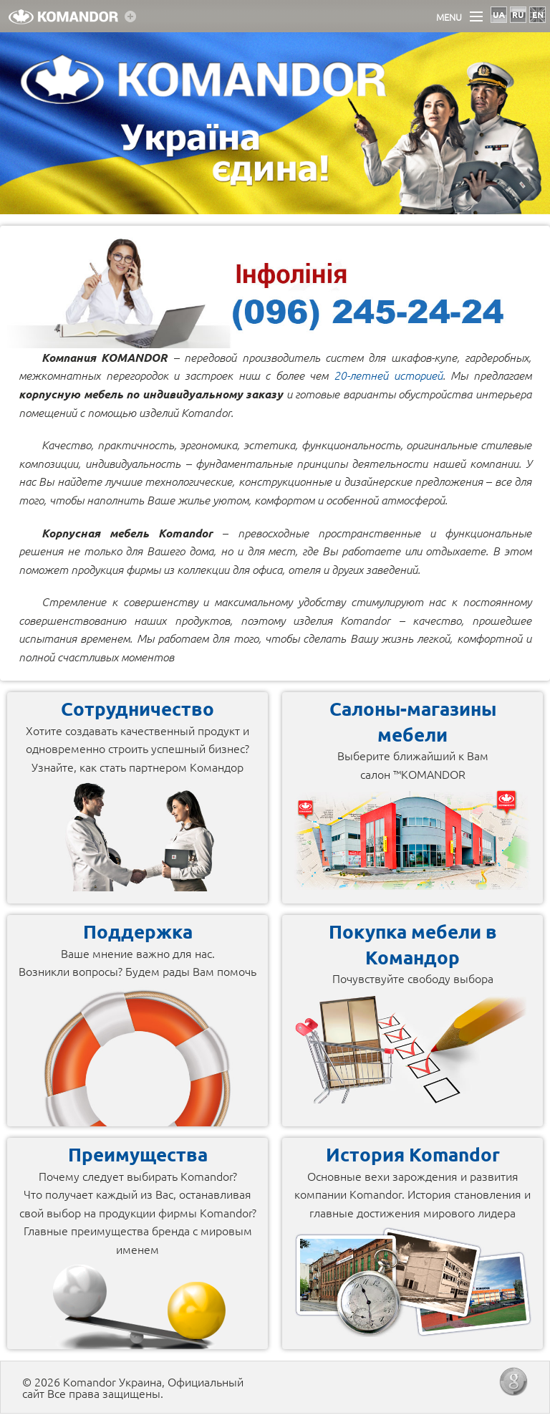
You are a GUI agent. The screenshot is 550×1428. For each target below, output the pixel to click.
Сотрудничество (137, 708)
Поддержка (138, 931)
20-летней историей (388, 375)
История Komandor (413, 1154)
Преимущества (138, 1154)
